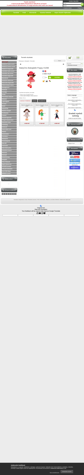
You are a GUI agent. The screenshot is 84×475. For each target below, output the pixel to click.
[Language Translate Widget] (75, 95)
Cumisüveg (5, 124)
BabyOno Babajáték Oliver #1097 (57, 105)
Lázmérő (4, 115)
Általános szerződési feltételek (52, 199)
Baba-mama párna (6, 148)
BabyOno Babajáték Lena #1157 (26, 105)
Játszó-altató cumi (6, 129)
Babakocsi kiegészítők (7, 68)
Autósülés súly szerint (7, 73)
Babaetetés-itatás (6, 122)
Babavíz (4, 131)
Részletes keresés (32, 199)
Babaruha (4, 152)
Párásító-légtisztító (6, 117)
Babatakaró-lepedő (7, 150)
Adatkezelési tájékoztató (65, 199)
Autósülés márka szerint (8, 71)
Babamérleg (5, 108)
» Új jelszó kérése (67, 8)
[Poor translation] (43, 213)
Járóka (3, 94)
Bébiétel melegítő (6, 110)
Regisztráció (21, 199)
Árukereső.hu (75, 165)
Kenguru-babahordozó (7, 120)
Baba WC (4, 143)
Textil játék (32, 61)
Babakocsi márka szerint (8, 64)
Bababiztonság (6, 157)
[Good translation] (38, 213)
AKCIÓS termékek (6, 166)
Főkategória (21, 61)
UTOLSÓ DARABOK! (7, 169)
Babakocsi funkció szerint (8, 66)
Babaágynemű (5, 87)
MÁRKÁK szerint (6, 173)
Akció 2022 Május (6, 171)
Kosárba (57, 77)
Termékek (16, 199)
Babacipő (4, 155)
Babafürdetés (5, 134)
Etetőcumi (4, 127)
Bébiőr (3, 106)
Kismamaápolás (6, 141)
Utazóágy (4, 92)
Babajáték (4, 159)
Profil (38, 199)
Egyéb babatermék (6, 164)
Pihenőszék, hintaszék (7, 96)
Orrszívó (4, 103)
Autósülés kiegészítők (7, 75)
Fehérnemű (5, 145)
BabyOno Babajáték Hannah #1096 (42, 105)
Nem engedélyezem (54, 472)
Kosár (26, 199)
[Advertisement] (18, 35)
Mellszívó (4, 99)
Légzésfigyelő (5, 101)
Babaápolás (5, 138)
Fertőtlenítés (5, 113)
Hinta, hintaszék (6, 162)
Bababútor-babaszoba (7, 80)
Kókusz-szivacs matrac (8, 85)
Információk (42, 199)
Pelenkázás (5, 136)
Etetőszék (4, 89)
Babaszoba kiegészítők (8, 82)
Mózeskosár (5, 78)
